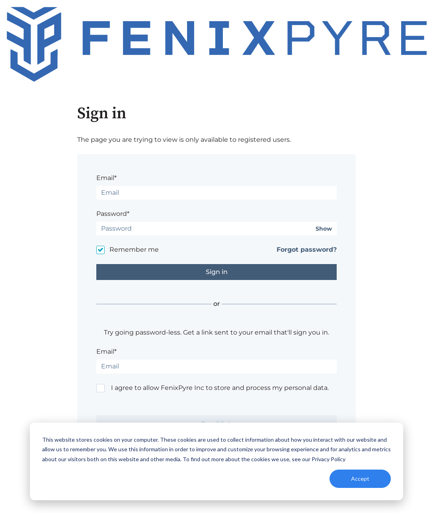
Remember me (134, 249)
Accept (360, 478)
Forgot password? (307, 249)
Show (324, 228)
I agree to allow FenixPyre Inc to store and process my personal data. (220, 388)
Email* (106, 178)
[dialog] (216, 461)
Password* (112, 213)
